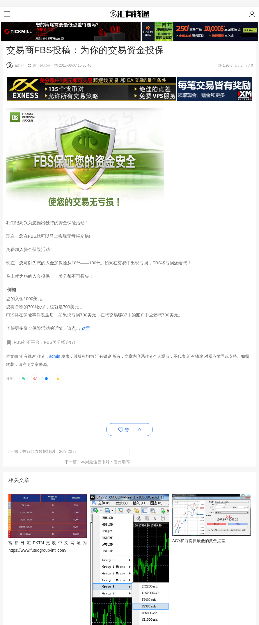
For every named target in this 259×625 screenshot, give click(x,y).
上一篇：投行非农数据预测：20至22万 (41, 451)
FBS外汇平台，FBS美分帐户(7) (44, 342)
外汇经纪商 (41, 65)
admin (15, 65)
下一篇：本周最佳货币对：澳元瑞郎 (220, 451)
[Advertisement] (112, 402)
